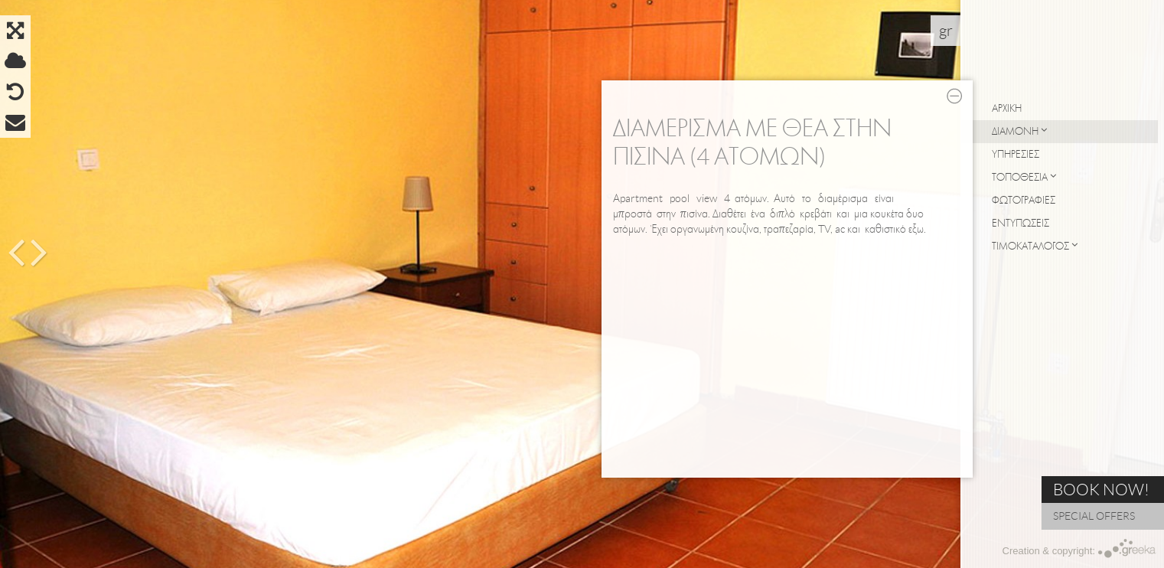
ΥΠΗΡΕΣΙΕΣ (1015, 154)
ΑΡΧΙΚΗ (1007, 108)
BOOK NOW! (1101, 489)
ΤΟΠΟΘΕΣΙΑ (1024, 177)
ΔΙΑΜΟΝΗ (1019, 131)
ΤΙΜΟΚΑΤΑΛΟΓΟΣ (1035, 246)
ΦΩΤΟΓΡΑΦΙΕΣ (1023, 200)
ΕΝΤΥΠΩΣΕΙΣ (1020, 223)
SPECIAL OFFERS (1094, 516)
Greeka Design (1127, 548)
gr (946, 30)
